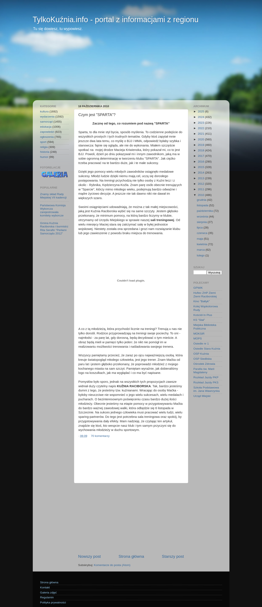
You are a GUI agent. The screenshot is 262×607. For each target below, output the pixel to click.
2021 (201, 133)
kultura (44, 111)
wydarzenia (47, 116)
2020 (201, 139)
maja (200, 238)
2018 (201, 150)
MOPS (197, 338)
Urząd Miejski (202, 396)
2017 (201, 155)
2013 (201, 178)
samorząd (46, 121)
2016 (201, 161)
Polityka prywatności (53, 602)
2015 (201, 167)
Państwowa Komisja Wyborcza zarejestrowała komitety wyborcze (53, 210)
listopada (203, 205)
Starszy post (173, 556)
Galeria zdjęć (48, 592)
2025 (201, 111)
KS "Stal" (199, 319)
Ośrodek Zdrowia (204, 363)
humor (44, 157)
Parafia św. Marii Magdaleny (203, 370)
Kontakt (45, 587)
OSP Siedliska (202, 358)
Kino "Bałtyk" (201, 301)
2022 (201, 128)
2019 (201, 144)
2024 (201, 117)
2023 (201, 122)
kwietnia (202, 244)
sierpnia (202, 222)
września (203, 216)
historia (44, 151)
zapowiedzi (47, 131)
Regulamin (47, 597)
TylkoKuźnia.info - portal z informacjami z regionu (116, 19)
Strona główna (131, 556)
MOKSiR (199, 333)
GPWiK (198, 287)
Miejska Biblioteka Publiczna (204, 326)
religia (44, 147)
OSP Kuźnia (201, 353)
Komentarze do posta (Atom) (112, 565)
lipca (200, 227)
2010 (201, 195)
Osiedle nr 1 (201, 343)
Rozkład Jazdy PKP (206, 377)
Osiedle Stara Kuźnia (206, 348)
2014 (201, 172)
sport (43, 142)
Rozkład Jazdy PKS (206, 382)
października (205, 210)
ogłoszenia (47, 136)
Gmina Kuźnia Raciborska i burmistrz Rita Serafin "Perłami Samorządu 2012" (54, 228)
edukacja (46, 126)
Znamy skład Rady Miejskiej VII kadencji (53, 196)
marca (201, 249)
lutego (201, 255)
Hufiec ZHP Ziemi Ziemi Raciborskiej (205, 294)
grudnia (202, 199)
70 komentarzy (100, 435)
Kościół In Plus (202, 315)
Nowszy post (89, 556)
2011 (201, 189)
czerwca (202, 233)
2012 (201, 183)
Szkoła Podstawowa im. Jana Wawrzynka (206, 389)
